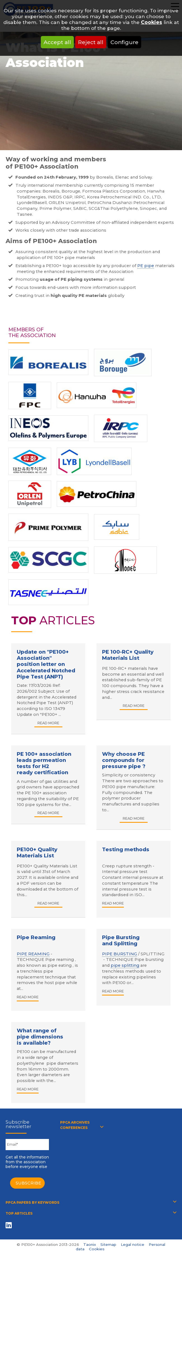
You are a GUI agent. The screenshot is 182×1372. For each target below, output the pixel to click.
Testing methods (125, 849)
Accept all (57, 42)
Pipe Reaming (36, 937)
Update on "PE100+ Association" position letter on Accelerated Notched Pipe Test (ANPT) (46, 664)
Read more (48, 723)
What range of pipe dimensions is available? (40, 1036)
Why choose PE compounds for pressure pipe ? (123, 760)
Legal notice (132, 1244)
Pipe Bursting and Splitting (121, 940)
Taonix (89, 1244)
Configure (124, 42)
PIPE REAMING (33, 953)
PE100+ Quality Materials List (37, 852)
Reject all (90, 42)
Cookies (151, 22)
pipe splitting (125, 965)
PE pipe (145, 265)
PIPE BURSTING (119, 953)
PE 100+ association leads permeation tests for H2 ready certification (44, 763)
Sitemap (108, 1244)
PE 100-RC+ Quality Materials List (127, 655)
